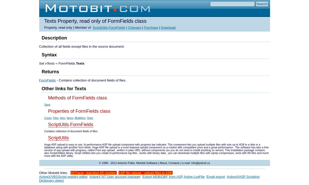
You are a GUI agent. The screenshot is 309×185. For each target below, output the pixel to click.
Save (47, 104)
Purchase (151, 27)
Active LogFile (194, 177)
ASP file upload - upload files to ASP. (145, 173)
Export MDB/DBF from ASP (162, 177)
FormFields (116, 27)
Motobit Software (146, 163)
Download (168, 27)
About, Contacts (170, 163)
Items (70, 118)
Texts (90, 118)
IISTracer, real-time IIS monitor (94, 173)
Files (55, 118)
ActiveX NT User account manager (115, 177)
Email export (215, 177)
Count (48, 118)
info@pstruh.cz (200, 163)
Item (62, 118)
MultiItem (80, 118)
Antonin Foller (126, 163)
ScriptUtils (100, 27)
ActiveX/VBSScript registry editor (63, 177)
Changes (134, 27)
